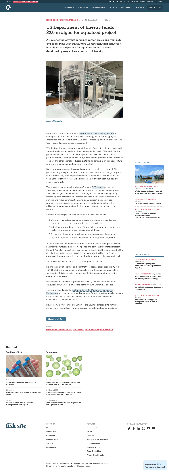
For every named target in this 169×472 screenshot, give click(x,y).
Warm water (68, 7)
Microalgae (70, 20)
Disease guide (132, 1)
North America (92, 330)
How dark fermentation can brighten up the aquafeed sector (63, 404)
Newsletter (151, 1)
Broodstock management (146, 199)
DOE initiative (98, 187)
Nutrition (51, 330)
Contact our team (93, 443)
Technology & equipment (146, 260)
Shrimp (35, 2)
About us (90, 435)
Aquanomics (126, 7)
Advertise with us (93, 447)
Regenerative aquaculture (147, 186)
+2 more (79, 20)
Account (160, 1)
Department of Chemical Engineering (96, 133)
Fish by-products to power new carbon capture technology (148, 278)
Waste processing (143, 274)
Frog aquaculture (22, 2)
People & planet (99, 7)
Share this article (56, 319)
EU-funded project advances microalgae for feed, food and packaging (63, 383)
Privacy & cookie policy (95, 455)
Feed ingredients (54, 20)
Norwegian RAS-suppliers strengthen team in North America (146, 302)
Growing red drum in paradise (148, 203)
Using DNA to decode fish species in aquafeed (149, 288)
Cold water (83, 7)
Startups (113, 7)
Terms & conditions (94, 451)
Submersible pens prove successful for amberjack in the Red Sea (148, 266)
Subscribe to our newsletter (97, 439)
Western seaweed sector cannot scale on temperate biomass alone (149, 192)
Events (142, 1)
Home (48, 428)
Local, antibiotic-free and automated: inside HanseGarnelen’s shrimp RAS (147, 216)
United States (106, 330)
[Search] (155, 7)
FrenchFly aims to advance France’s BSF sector (23, 393)
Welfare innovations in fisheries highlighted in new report (19, 404)
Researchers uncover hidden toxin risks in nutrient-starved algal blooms (64, 393)
